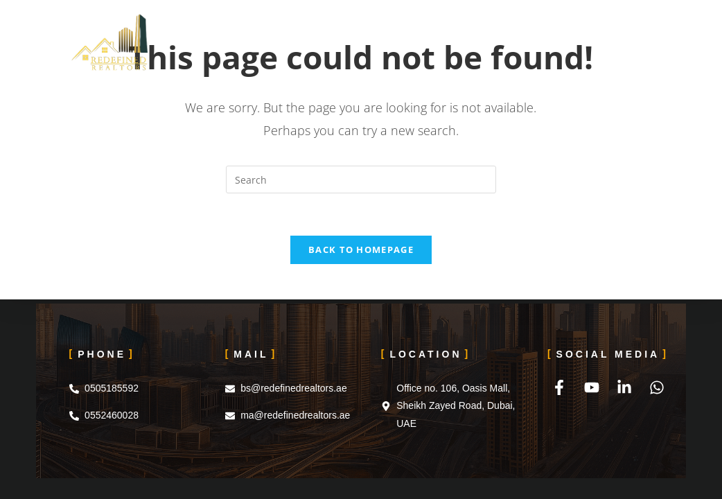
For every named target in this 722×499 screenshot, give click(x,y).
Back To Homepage (361, 249)
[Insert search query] (361, 179)
